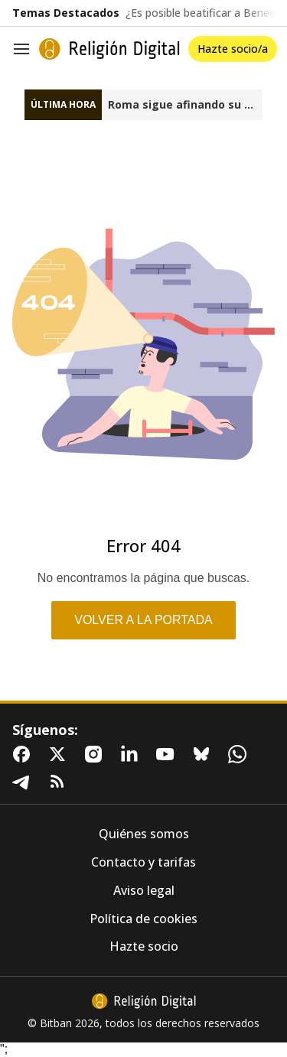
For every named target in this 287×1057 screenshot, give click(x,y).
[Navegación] (21, 49)
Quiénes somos (144, 834)
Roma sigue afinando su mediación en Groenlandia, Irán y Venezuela (185, 105)
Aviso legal (143, 891)
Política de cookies (143, 919)
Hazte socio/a (232, 48)
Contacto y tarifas (143, 862)
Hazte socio (143, 946)
